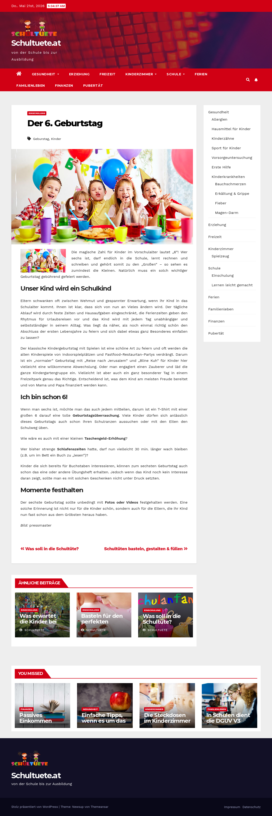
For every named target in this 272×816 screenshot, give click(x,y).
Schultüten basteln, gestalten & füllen (145, 548)
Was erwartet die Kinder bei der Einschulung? (38, 624)
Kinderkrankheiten (228, 177)
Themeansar (99, 806)
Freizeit (107, 74)
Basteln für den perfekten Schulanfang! (102, 622)
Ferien (201, 74)
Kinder (56, 139)
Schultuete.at (36, 43)
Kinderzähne (223, 138)
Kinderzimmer (141, 74)
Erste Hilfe (221, 167)
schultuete (32, 630)
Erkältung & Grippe (232, 193)
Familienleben (30, 86)
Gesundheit (45, 74)
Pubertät (93, 86)
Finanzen (64, 86)
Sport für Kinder (226, 148)
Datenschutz (251, 807)
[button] (248, 80)
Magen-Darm (226, 212)
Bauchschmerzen (230, 184)
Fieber (220, 203)
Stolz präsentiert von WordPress (35, 806)
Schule (176, 74)
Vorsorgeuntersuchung (232, 157)
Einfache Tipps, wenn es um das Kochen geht (103, 721)
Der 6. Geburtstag (64, 123)
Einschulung (37, 113)
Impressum (231, 807)
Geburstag (41, 139)
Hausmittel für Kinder (231, 129)
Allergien (219, 119)
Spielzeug (220, 256)
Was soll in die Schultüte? (49, 548)
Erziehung (79, 74)
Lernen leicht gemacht (232, 285)
